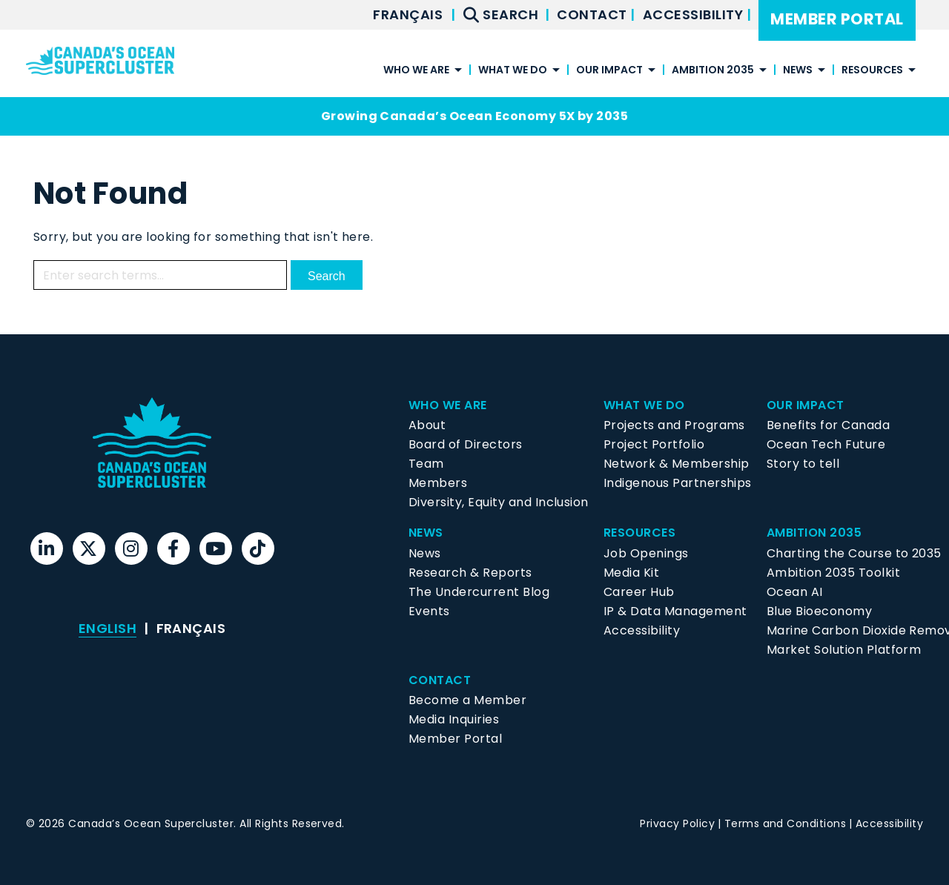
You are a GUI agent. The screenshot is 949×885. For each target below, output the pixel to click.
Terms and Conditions (785, 823)
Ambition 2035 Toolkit (833, 572)
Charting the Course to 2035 (854, 553)
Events (429, 611)
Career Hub (639, 591)
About (427, 425)
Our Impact (609, 70)
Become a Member (467, 700)
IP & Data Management (675, 611)
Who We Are (416, 70)
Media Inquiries (454, 719)
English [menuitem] (107, 628)
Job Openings (646, 553)
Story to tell (803, 463)
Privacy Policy (677, 823)
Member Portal (836, 19)
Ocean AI (795, 591)
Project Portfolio (654, 444)
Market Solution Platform (844, 649)
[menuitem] (408, 15)
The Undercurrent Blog (479, 591)
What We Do (512, 70)
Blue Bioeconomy (819, 611)
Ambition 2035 (713, 70)
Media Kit (631, 572)
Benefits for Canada (828, 425)
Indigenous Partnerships (678, 482)
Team (426, 463)
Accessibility (695, 14)
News (798, 70)
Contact (593, 14)
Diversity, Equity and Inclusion (499, 502)
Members (438, 482)
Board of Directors (466, 444)
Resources (872, 70)
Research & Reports (470, 572)
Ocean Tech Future (826, 444)
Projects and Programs (674, 425)
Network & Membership (677, 463)
